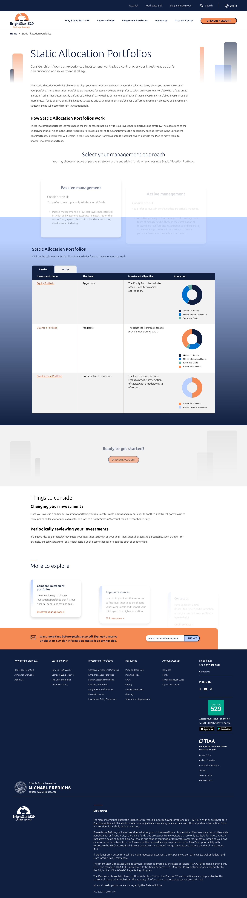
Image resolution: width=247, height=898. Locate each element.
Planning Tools (132, 675)
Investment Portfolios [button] (135, 20)
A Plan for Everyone (24, 675)
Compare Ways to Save (63, 675)
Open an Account (219, 20)
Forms (165, 675)
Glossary (129, 694)
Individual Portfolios (98, 684)
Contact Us (204, 671)
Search (206, 6)
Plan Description (206, 780)
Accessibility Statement (209, 765)
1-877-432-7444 (212, 665)
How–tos (166, 670)
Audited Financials (207, 760)
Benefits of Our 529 (24, 670)
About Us (18, 679)
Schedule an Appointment (138, 699)
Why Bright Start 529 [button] (77, 20)
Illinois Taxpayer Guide (173, 679)
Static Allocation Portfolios (36, 33)
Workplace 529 (154, 5)
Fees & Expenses (96, 694)
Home (13, 33)
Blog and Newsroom (181, 5)
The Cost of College (61, 679)
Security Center (206, 775)
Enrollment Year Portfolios (101, 675)
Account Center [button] (184, 20)
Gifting (128, 684)
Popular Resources (134, 670)
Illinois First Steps (60, 684)
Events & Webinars (134, 689)
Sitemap (202, 770)
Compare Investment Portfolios (103, 670)
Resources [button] (161, 20)
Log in (231, 5)
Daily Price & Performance (100, 689)
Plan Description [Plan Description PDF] (102, 823)
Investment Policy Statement (102, 699)
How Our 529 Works (61, 670)
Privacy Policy (205, 755)
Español (133, 5)
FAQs (128, 679)
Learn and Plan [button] (106, 20)
